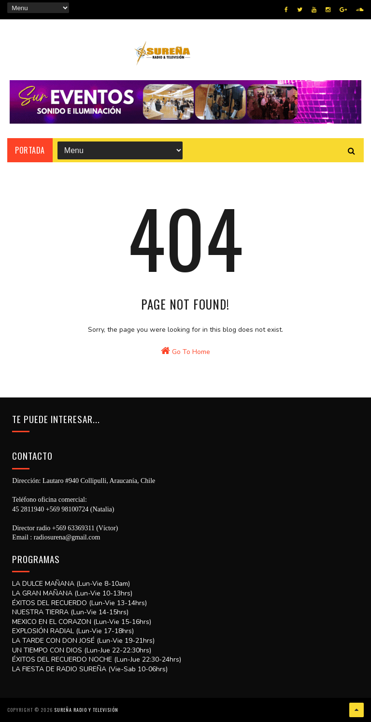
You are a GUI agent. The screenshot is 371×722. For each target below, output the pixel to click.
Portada (30, 150)
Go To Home (185, 351)
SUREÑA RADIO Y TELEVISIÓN (86, 709)
